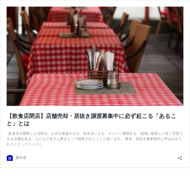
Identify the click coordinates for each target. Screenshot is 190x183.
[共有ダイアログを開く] (179, 156)
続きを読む (34, 144)
